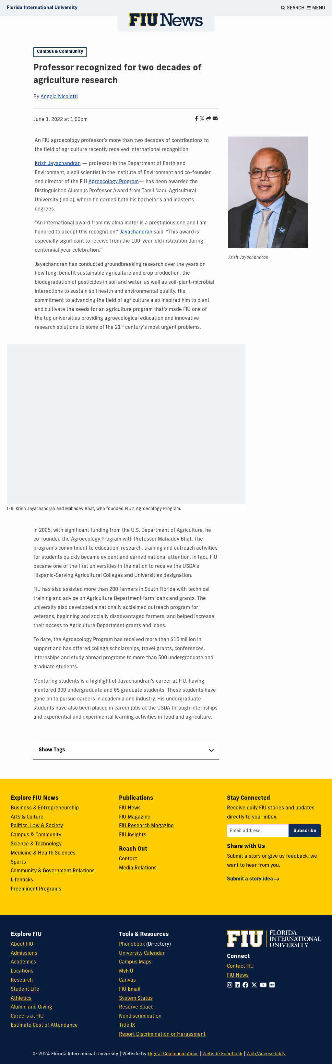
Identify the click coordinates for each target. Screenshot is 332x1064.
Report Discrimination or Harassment (162, 1034)
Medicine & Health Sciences (43, 853)
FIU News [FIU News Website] (238, 975)
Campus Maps (135, 962)
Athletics (21, 998)
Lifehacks (22, 880)
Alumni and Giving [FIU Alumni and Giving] (31, 1007)
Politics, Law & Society (37, 826)
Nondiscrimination (140, 1016)
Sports (18, 862)
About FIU (22, 944)
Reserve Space (136, 1007)
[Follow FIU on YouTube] (264, 985)
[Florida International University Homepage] (42, 8)
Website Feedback (222, 1054)
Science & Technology (36, 844)
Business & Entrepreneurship (45, 808)
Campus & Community (60, 52)
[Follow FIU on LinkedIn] (239, 985)
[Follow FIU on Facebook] (247, 985)
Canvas (127, 980)
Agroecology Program (114, 182)
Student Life (25, 989)
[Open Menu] (316, 8)
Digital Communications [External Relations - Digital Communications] (173, 1054)
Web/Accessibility (266, 1054)
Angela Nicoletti (59, 97)
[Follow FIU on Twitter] (255, 985)
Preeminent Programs (36, 889)
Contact (128, 859)
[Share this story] (207, 119)
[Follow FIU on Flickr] (273, 985)
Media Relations (138, 868)
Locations (22, 971)
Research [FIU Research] (22, 980)
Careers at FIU (27, 1016)
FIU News (130, 808)
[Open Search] (293, 8)
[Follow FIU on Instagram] (231, 985)
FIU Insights (132, 835)
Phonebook (132, 944)
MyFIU (126, 971)
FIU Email (129, 989)
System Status (136, 998)
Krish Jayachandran (58, 163)
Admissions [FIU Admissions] (24, 953)
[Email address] (258, 830)
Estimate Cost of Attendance (44, 1025)
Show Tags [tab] (52, 750)
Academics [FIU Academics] (23, 962)
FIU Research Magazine (146, 826)
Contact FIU (240, 966)
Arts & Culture (27, 817)
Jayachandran (136, 232)
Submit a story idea (250, 879)
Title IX (127, 1025)
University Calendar (142, 953)
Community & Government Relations (53, 871)
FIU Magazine (134, 817)
